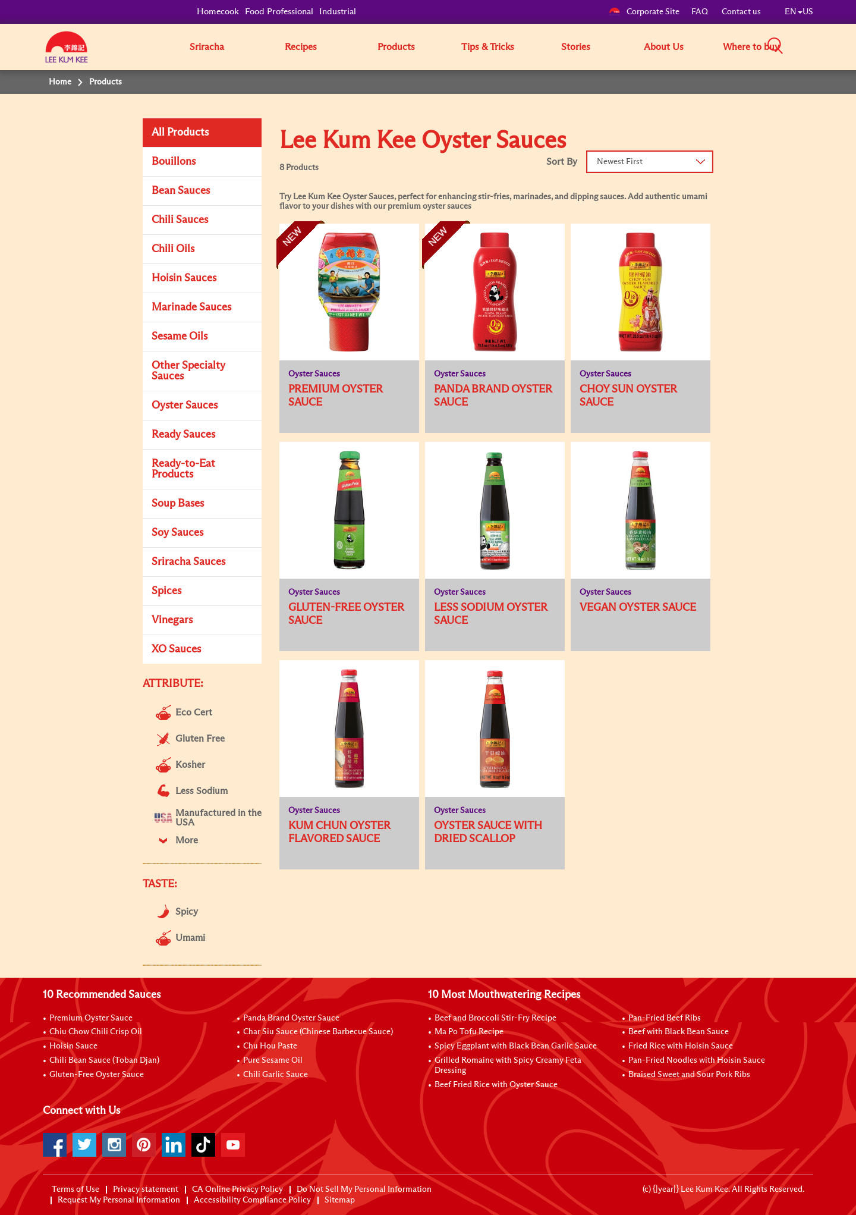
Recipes (301, 47)
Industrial (337, 11)
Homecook (218, 11)
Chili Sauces (180, 220)
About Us (664, 47)
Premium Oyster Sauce (91, 1018)
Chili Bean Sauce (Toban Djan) (104, 1060)
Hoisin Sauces (184, 278)
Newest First (620, 162)
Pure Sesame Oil (273, 1060)
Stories (575, 47)
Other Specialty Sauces (188, 371)
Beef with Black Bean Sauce (678, 1032)
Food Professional (279, 11)
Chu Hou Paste (270, 1046)
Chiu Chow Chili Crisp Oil (95, 1032)
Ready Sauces (183, 434)
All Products (180, 132)
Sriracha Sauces (188, 562)
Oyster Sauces (185, 405)
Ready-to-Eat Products (183, 469)
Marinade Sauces (191, 307)
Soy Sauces (177, 533)
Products (396, 47)
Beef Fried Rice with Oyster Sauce (496, 1085)
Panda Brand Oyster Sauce (291, 1018)
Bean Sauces (181, 191)
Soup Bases (178, 503)
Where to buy (751, 47)
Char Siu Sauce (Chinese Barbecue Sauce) (318, 1032)
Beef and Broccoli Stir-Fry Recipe (495, 1018)
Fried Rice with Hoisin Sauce (680, 1046)
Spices (166, 591)
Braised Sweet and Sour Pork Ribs (689, 1074)
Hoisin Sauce (73, 1046)
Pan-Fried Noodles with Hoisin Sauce (696, 1060)
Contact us (741, 12)
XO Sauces (176, 649)
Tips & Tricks (487, 47)
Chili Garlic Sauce (275, 1074)
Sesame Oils (179, 336)
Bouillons (174, 161)
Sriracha (207, 47)
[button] (817, 46)
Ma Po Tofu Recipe (469, 1032)
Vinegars (172, 620)
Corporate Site (644, 12)
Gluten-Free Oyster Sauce (96, 1074)
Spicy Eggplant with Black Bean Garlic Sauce (516, 1046)
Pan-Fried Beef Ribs (664, 1018)
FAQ (700, 12)
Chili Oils (173, 249)
